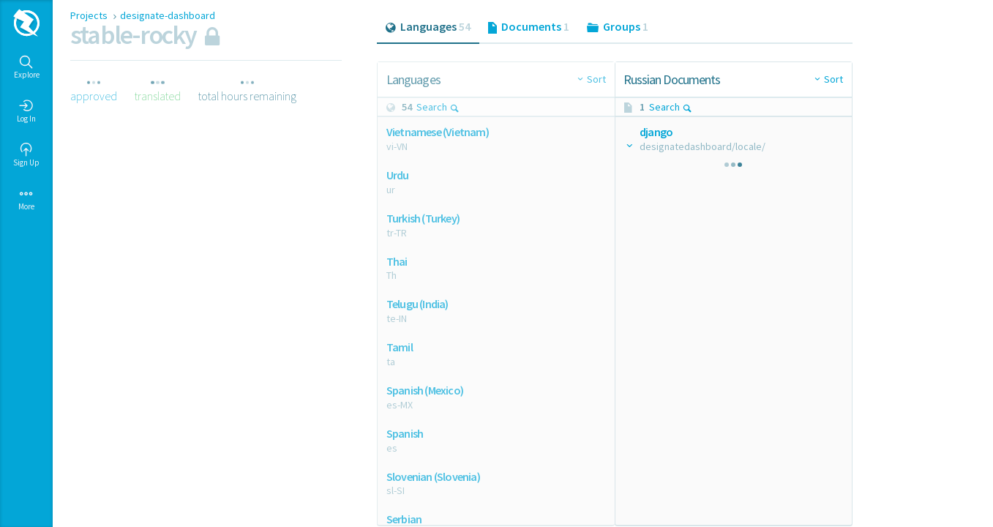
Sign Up (26, 155)
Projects (90, 15)
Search (438, 106)
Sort (596, 79)
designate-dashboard (167, 15)
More (26, 199)
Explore (27, 67)
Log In (26, 111)
